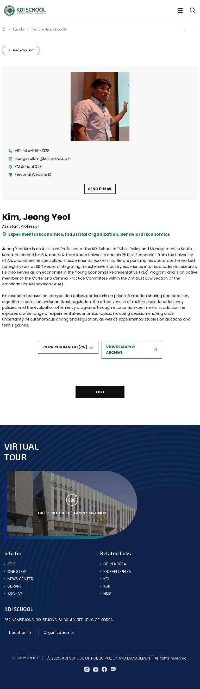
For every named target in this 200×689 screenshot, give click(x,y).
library (15, 586)
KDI (106, 579)
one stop (17, 571)
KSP (106, 586)
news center (20, 579)
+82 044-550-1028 (32, 150)
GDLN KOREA (114, 564)
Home (3, 29)
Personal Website (31, 174)
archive (15, 593)
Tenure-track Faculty (49, 29)
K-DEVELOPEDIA (117, 571)
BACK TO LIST (23, 50)
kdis (12, 564)
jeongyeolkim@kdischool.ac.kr (43, 158)
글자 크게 (184, 31)
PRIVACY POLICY (25, 658)
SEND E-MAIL (100, 188)
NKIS (107, 593)
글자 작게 (194, 31)
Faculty (19, 29)
